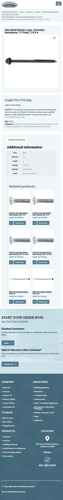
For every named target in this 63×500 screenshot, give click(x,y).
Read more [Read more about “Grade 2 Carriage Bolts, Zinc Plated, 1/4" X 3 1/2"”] (43, 262)
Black (24, 153)
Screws (31, 127)
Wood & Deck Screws (42, 127)
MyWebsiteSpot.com (16, 492)
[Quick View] (11, 223)
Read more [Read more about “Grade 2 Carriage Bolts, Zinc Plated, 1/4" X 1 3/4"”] (19, 262)
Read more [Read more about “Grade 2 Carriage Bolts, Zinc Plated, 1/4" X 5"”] (19, 223)
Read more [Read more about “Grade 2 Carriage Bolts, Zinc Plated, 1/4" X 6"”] (43, 223)
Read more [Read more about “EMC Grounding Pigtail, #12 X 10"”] (43, 302)
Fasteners (17, 124)
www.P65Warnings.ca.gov (14, 117)
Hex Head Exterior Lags (30, 124)
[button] (54, 38)
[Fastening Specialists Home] (10, 4)
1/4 (24, 157)
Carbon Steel (27, 169)
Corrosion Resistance (30, 173)
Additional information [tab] (16, 140)
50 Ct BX (26, 165)
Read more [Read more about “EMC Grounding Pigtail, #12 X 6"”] (19, 302)
